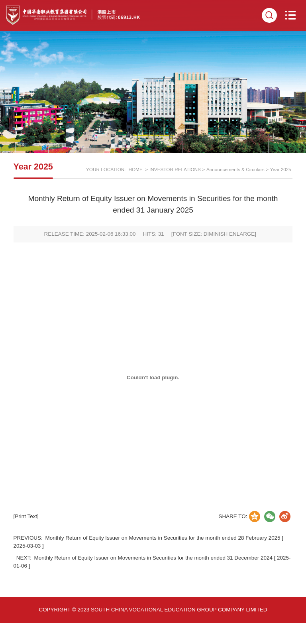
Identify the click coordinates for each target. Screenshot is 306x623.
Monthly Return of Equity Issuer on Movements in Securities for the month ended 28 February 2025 (162, 538)
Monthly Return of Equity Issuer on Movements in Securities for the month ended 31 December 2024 (153, 558)
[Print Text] (26, 516)
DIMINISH (216, 234)
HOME (135, 169)
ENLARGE (242, 234)
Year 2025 (280, 169)
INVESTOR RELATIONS (175, 169)
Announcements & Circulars (235, 169)
